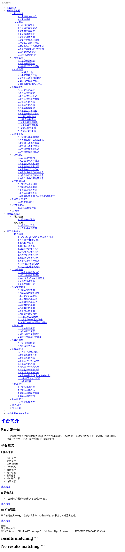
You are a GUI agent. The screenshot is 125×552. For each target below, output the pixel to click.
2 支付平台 (17, 22)
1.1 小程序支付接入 (27, 16)
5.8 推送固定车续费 (27, 110)
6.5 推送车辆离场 (26, 364)
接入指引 (5, 486)
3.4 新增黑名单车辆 (27, 299)
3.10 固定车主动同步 (28, 316)
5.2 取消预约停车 (26, 346)
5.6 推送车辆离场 (26, 105)
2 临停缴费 (17, 269)
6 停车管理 (17, 349)
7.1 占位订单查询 (26, 158)
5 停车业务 (17, 87)
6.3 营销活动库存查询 (28, 143)
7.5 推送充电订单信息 (28, 169)
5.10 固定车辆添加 (27, 116)
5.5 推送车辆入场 (26, 102)
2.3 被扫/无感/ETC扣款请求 (31, 278)
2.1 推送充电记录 (26, 225)
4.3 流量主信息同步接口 (30, 78)
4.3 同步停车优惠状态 (28, 334)
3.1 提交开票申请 (26, 60)
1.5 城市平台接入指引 (28, 249)
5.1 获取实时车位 (26, 90)
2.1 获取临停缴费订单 (28, 272)
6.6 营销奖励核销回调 (28, 152)
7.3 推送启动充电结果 (28, 163)
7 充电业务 (17, 155)
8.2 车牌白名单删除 (27, 187)
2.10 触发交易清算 (27, 52)
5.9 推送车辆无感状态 (28, 113)
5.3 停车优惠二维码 (27, 96)
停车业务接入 (13, 231)
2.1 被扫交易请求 (26, 25)
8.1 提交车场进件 (26, 402)
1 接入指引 (17, 13)
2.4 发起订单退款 (26, 34)
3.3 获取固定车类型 (27, 296)
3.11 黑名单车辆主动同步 (30, 319)
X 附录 (15, 211)
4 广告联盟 (17, 69)
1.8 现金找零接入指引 (28, 258)
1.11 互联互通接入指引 (29, 266)
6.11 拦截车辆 (24, 381)
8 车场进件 (17, 399)
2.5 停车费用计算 (26, 284)
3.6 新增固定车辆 (26, 305)
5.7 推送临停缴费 (26, 108)
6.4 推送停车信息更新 (28, 361)
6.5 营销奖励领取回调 (28, 149)
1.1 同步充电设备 (26, 219)
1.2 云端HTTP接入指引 (29, 240)
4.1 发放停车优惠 (26, 328)
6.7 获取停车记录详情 (28, 369)
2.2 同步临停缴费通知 (28, 275)
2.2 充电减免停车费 (27, 228)
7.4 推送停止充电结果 (28, 166)
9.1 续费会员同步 (26, 202)
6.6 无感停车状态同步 (28, 366)
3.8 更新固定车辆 (26, 311)
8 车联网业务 (18, 181)
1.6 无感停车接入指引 (28, 252)
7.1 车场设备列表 (26, 387)
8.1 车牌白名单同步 (27, 184)
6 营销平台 (17, 134)
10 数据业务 (18, 205)
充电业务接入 (13, 213)
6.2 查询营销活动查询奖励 (31, 140)
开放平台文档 (13, 10)
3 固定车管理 (18, 287)
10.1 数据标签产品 (27, 208)
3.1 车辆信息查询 (26, 290)
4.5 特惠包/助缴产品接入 (30, 84)
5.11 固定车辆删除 (27, 119)
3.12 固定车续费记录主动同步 (32, 322)
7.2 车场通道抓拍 (26, 390)
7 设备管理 (17, 384)
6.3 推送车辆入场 (26, 358)
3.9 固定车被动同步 (27, 314)
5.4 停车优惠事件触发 (28, 99)
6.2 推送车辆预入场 (27, 355)
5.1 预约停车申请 (26, 343)
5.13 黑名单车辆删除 (28, 125)
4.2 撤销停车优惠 (26, 331)
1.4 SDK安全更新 (26, 246)
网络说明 (16, 405)
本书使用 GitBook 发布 (18, 413)
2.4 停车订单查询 (26, 281)
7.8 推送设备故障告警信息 (31, 178)
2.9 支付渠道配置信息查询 (31, 49)
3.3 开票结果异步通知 (28, 66)
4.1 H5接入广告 (25, 72)
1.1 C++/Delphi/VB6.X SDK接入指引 (35, 237)
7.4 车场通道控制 (26, 396)
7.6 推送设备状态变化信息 (31, 172)
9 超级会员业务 (19, 199)
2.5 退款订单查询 (26, 37)
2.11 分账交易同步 (27, 55)
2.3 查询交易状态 (26, 31)
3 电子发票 (17, 57)
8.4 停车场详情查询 (27, 193)
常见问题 (16, 408)
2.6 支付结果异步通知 (28, 40)
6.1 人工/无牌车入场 (28, 352)
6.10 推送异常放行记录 (29, 378)
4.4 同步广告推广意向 (28, 81)
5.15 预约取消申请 (27, 131)
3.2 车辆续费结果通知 (28, 293)
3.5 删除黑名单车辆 (27, 302)
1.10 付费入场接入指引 (29, 263)
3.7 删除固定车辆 (26, 308)
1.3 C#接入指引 (25, 243)
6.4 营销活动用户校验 (28, 146)
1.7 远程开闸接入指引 (28, 255)
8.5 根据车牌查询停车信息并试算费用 (36, 196)
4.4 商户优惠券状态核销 (30, 337)
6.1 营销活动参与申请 (28, 137)
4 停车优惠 (17, 325)
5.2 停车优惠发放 (26, 93)
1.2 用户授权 (24, 19)
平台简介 (11, 7)
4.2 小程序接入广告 (27, 75)
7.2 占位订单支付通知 (28, 160)
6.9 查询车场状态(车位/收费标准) (34, 375)
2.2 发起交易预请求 (27, 28)
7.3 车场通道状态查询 (28, 393)
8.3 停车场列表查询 (27, 190)
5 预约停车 (17, 340)
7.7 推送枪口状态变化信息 (31, 175)
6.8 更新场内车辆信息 (28, 372)
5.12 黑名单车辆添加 (28, 122)
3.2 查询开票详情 (26, 63)
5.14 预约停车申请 (27, 128)
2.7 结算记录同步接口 (28, 43)
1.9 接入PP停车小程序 (29, 261)
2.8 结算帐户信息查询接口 (31, 46)
